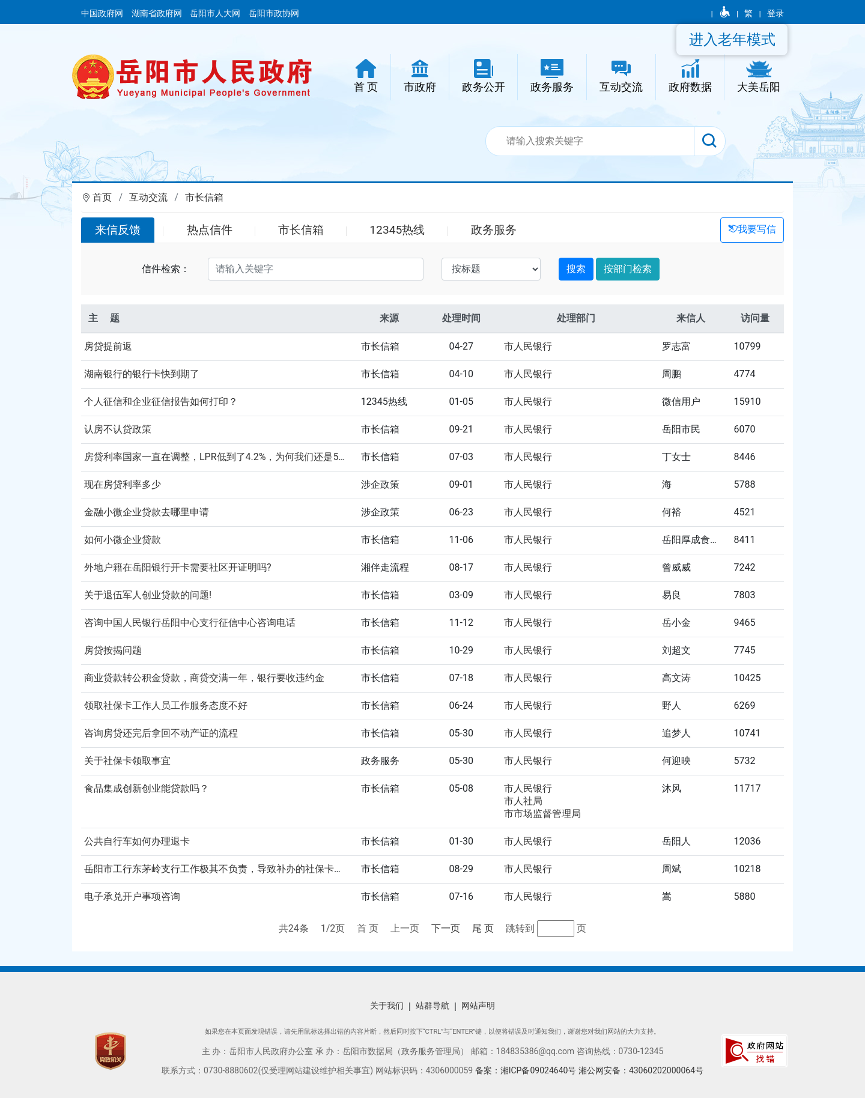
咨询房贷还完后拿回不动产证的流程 (161, 733)
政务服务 (494, 230)
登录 (775, 13)
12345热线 (397, 230)
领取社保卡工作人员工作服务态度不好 (165, 705)
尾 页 (483, 928)
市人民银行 (528, 346)
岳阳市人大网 (216, 13)
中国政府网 (103, 13)
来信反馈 (118, 230)
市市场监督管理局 (542, 813)
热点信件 (209, 230)
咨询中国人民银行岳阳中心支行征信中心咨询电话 (190, 622)
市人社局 (523, 801)
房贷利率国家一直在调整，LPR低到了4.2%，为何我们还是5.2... (219, 457)
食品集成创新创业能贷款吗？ (146, 788)
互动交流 (148, 197)
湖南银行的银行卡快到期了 (141, 374)
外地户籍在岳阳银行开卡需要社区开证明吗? (178, 567)
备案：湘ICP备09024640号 (526, 1070)
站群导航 (432, 1005)
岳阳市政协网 (274, 13)
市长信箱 (204, 197)
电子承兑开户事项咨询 (132, 896)
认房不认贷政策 (117, 429)
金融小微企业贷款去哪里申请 (146, 512)
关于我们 (387, 1005)
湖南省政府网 (158, 13)
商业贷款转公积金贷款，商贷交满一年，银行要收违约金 (204, 678)
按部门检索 (628, 268)
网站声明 (478, 1005)
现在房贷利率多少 (122, 484)
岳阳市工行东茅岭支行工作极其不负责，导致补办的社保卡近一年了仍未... (241, 869)
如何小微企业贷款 (122, 539)
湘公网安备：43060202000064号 (640, 1070)
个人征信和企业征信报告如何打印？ (161, 401)
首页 (102, 197)
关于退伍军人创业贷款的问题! (147, 595)
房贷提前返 (108, 346)
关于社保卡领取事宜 (127, 760)
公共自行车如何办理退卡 (137, 841)
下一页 (445, 928)
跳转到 (521, 928)
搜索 (576, 268)
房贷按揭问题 (113, 650)
